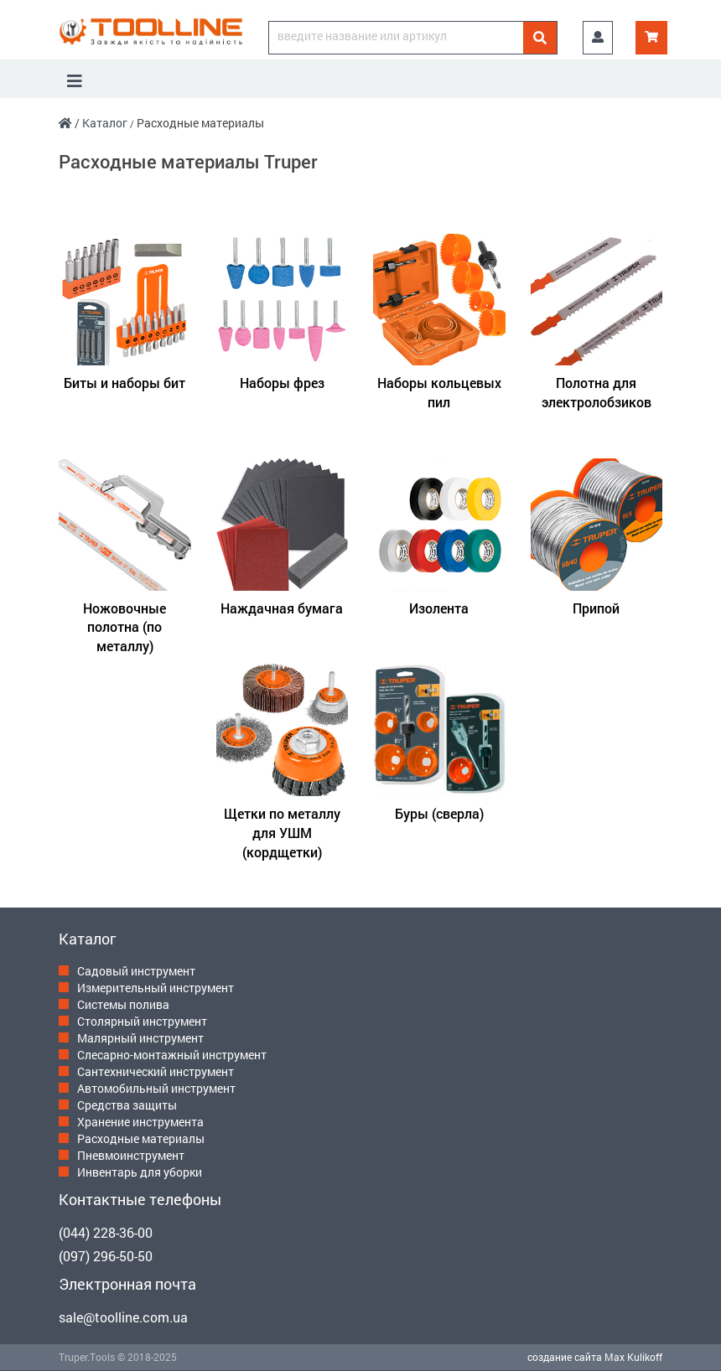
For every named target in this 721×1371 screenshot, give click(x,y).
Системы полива (123, 1004)
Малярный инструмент (140, 1038)
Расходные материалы (141, 1138)
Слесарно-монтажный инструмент (172, 1055)
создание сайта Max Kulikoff (594, 1356)
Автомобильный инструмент (156, 1088)
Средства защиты (127, 1105)
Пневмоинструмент (130, 1155)
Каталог (104, 123)
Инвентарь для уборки (139, 1172)
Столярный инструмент (142, 1021)
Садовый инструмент (136, 971)
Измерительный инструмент (155, 988)
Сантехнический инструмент (155, 1071)
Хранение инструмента (140, 1122)
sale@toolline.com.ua (123, 1317)
